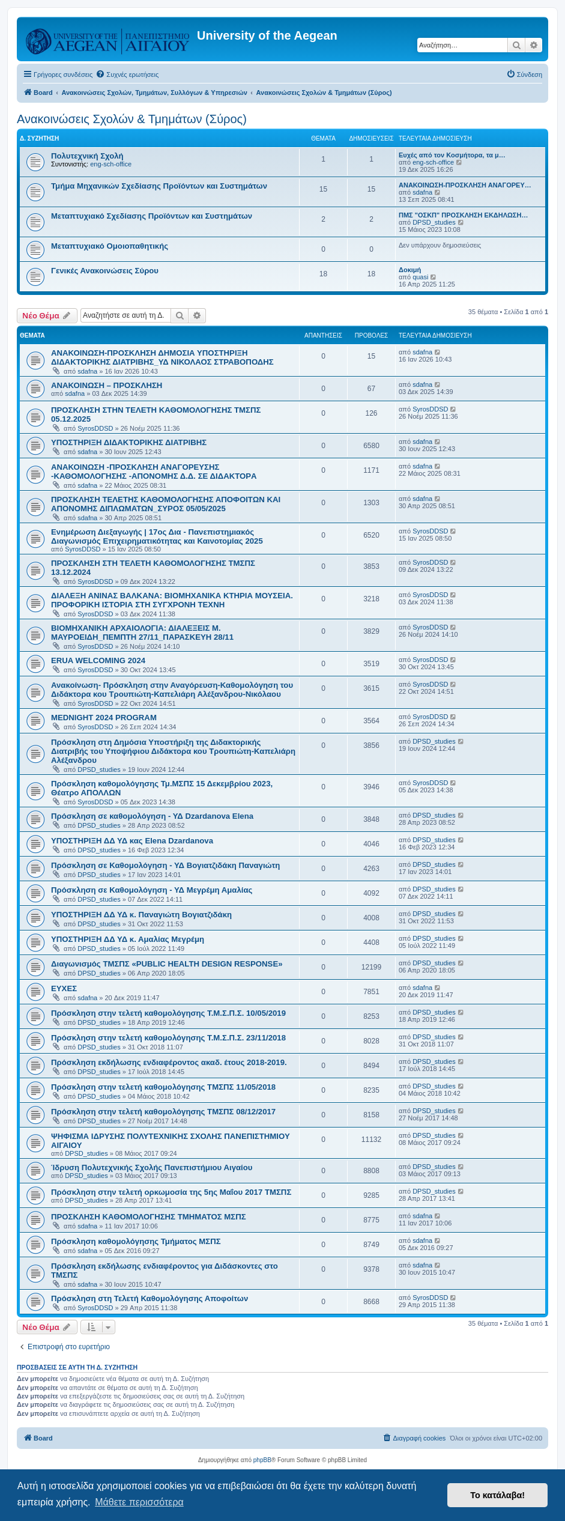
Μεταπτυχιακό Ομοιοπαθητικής (109, 245)
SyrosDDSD (95, 428)
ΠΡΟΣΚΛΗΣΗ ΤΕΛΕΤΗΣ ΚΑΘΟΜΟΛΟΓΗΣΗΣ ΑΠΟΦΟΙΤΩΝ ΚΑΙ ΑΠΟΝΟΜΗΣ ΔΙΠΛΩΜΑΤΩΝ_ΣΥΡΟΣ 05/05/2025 (165, 504)
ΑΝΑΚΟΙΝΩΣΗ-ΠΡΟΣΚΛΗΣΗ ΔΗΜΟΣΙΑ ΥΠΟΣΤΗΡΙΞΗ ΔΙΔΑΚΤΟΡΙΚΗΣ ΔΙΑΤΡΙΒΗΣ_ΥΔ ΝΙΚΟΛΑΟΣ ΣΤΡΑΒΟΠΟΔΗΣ (162, 357)
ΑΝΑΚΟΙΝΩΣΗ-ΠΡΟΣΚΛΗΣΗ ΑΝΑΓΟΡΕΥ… (465, 185)
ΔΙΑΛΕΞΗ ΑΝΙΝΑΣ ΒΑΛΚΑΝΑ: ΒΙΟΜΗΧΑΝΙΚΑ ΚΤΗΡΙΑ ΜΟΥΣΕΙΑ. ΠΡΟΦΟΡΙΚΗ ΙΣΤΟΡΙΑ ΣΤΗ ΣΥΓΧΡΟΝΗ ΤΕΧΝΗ (172, 600)
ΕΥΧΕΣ (64, 988)
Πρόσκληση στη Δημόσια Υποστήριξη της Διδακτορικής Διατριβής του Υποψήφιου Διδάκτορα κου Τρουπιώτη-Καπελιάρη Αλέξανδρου (173, 751)
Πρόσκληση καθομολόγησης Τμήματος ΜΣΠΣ (136, 1241)
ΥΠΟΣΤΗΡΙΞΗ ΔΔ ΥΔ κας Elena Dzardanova (132, 840)
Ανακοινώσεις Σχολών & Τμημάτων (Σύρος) (132, 119)
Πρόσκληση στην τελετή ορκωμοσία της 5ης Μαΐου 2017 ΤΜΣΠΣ (171, 1192)
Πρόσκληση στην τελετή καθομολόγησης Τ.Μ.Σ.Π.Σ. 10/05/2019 (168, 1013)
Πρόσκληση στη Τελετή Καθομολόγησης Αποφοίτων (149, 1298)
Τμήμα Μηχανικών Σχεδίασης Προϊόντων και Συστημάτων (159, 185)
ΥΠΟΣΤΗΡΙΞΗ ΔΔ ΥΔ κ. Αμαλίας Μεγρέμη (127, 939)
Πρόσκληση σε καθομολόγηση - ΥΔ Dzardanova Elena (152, 816)
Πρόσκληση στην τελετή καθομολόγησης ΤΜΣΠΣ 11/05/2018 (163, 1086)
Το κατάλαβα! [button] (497, 1495)
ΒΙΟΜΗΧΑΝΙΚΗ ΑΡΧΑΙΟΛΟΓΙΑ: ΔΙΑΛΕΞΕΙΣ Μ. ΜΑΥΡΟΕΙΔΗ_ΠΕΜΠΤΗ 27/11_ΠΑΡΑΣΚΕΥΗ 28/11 (142, 633)
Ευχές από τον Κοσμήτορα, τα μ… (452, 155)
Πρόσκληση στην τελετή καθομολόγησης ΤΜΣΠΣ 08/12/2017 (163, 1111)
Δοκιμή (410, 269)
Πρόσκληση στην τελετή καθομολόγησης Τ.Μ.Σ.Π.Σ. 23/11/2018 (168, 1037)
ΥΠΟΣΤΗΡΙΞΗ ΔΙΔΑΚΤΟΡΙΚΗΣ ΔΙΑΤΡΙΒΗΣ (129, 442)
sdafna (422, 192)
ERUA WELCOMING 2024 (98, 660)
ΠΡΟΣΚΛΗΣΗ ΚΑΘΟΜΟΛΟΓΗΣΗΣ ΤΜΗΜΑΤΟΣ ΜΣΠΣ (148, 1216)
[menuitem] (127, 74)
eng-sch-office (110, 164)
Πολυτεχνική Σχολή (87, 155)
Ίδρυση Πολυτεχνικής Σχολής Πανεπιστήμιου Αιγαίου (151, 1167)
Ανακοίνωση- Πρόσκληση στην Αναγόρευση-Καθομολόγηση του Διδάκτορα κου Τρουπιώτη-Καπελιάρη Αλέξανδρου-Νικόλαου (172, 690)
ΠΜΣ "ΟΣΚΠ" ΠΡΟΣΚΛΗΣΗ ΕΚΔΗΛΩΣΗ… (463, 215)
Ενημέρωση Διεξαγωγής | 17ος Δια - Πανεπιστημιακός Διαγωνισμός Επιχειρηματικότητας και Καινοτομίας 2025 (157, 536)
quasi (420, 277)
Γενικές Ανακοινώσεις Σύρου (105, 270)
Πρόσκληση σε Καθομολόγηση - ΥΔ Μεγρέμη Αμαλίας (151, 889)
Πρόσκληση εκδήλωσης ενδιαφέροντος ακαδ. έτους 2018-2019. (169, 1062)
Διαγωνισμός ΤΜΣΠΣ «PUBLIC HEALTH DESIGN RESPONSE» (167, 963)
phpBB (262, 1460)
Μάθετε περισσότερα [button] (139, 1502)
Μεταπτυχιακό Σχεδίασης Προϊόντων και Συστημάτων (151, 215)
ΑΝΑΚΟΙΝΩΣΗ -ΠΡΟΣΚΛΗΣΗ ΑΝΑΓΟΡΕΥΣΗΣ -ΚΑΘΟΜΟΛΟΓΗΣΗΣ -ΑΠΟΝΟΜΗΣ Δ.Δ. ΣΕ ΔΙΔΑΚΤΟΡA (154, 472)
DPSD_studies (434, 222)
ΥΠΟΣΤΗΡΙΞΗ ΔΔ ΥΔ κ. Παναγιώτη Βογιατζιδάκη (141, 914)
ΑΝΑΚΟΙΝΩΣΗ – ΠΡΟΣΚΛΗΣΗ (106, 385)
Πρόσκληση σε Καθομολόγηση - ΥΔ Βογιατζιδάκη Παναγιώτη (165, 865)
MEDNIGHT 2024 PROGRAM (104, 717)
